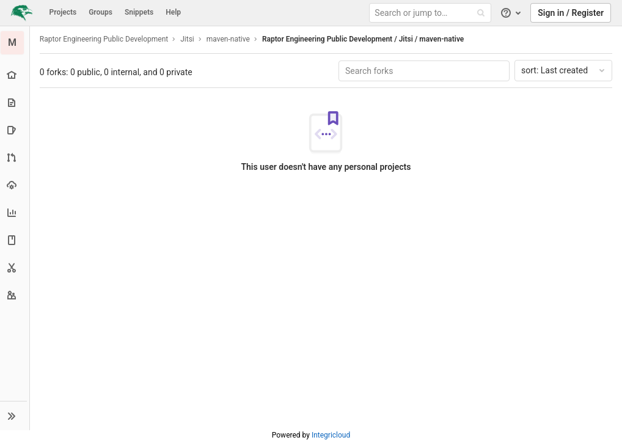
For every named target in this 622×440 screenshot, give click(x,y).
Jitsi (188, 39)
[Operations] (15, 185)
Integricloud (331, 435)
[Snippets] (15, 267)
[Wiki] (15, 240)
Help (173, 12)
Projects (63, 12)
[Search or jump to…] (432, 13)
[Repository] (15, 102)
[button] (15, 415)
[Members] (15, 295)
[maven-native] (15, 42)
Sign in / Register (571, 13)
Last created (564, 70)
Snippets (139, 12)
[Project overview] (15, 75)
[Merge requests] (15, 157)
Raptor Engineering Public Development (104, 39)
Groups (100, 12)
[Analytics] (15, 212)
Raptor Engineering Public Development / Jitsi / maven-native (363, 39)
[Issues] (15, 130)
